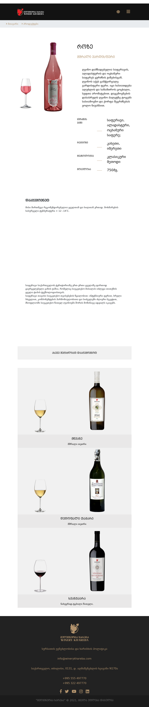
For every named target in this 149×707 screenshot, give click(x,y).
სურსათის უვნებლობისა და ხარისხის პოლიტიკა (74, 648)
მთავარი (13, 23)
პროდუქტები (30, 23)
